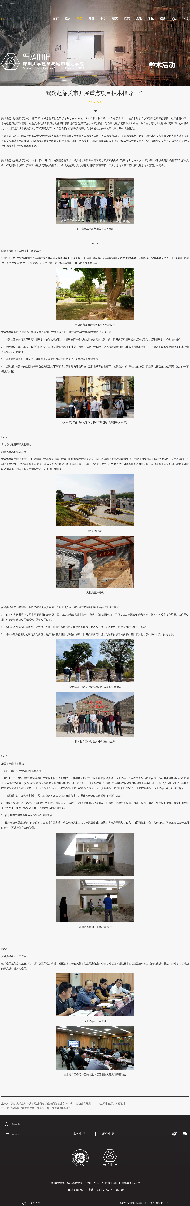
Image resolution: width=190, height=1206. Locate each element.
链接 (162, 18)
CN (3, 19)
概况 (67, 18)
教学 (103, 18)
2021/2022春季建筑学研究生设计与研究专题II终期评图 (36, 1108)
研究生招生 (109, 1134)
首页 (56, 18)
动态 (79, 18)
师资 (91, 18)
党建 (139, 18)
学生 (151, 18)
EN (10, 19)
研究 (115, 18)
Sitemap (10, 1134)
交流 (127, 18)
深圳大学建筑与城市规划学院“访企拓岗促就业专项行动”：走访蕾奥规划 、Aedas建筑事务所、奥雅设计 (63, 1103)
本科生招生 (80, 1134)
